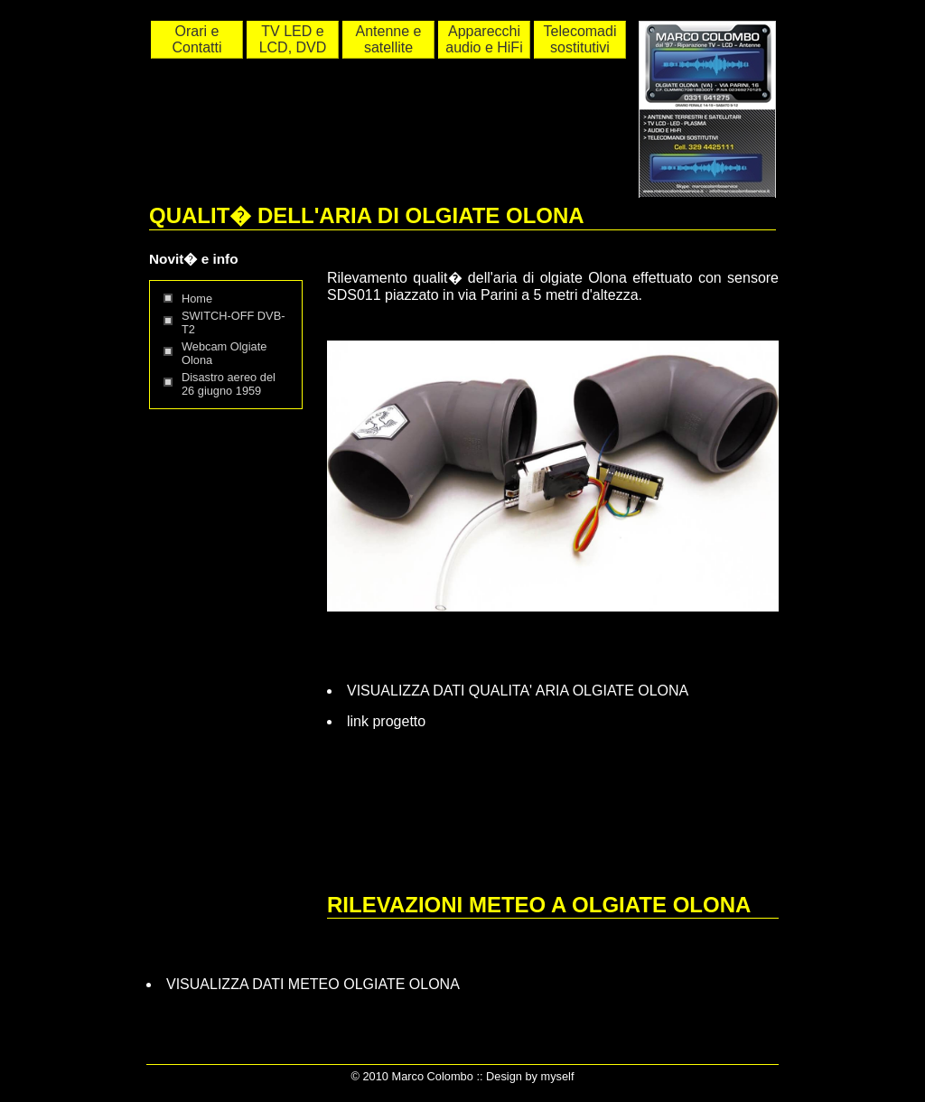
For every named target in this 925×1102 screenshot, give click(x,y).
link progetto (386, 721)
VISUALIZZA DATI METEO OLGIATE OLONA (313, 984)
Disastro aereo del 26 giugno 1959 (229, 383)
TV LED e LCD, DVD (293, 39)
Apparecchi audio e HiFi (483, 39)
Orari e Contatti (196, 39)
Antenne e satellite (389, 39)
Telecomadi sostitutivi (580, 39)
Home (197, 298)
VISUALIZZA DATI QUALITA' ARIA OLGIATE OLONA (517, 690)
